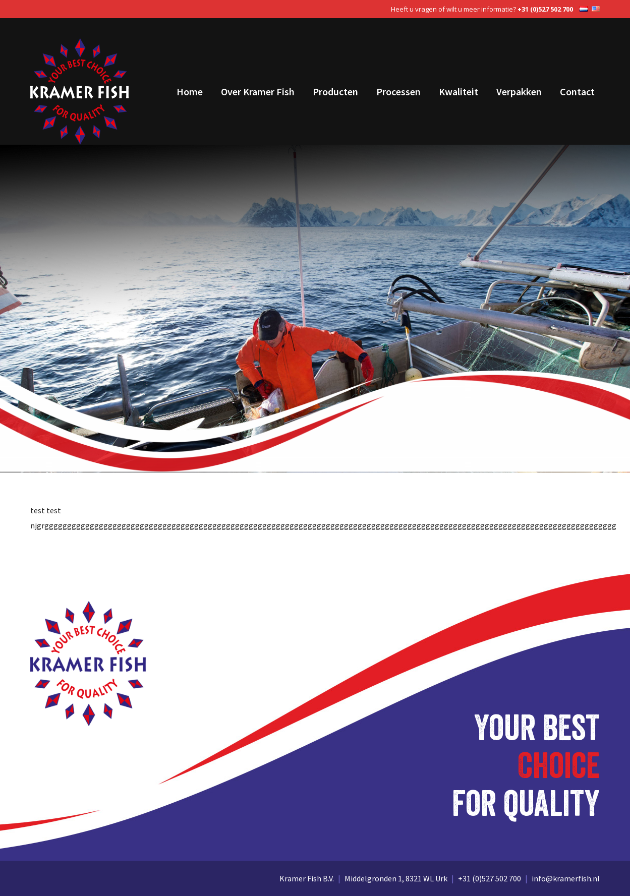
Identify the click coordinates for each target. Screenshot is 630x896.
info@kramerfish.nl (566, 878)
